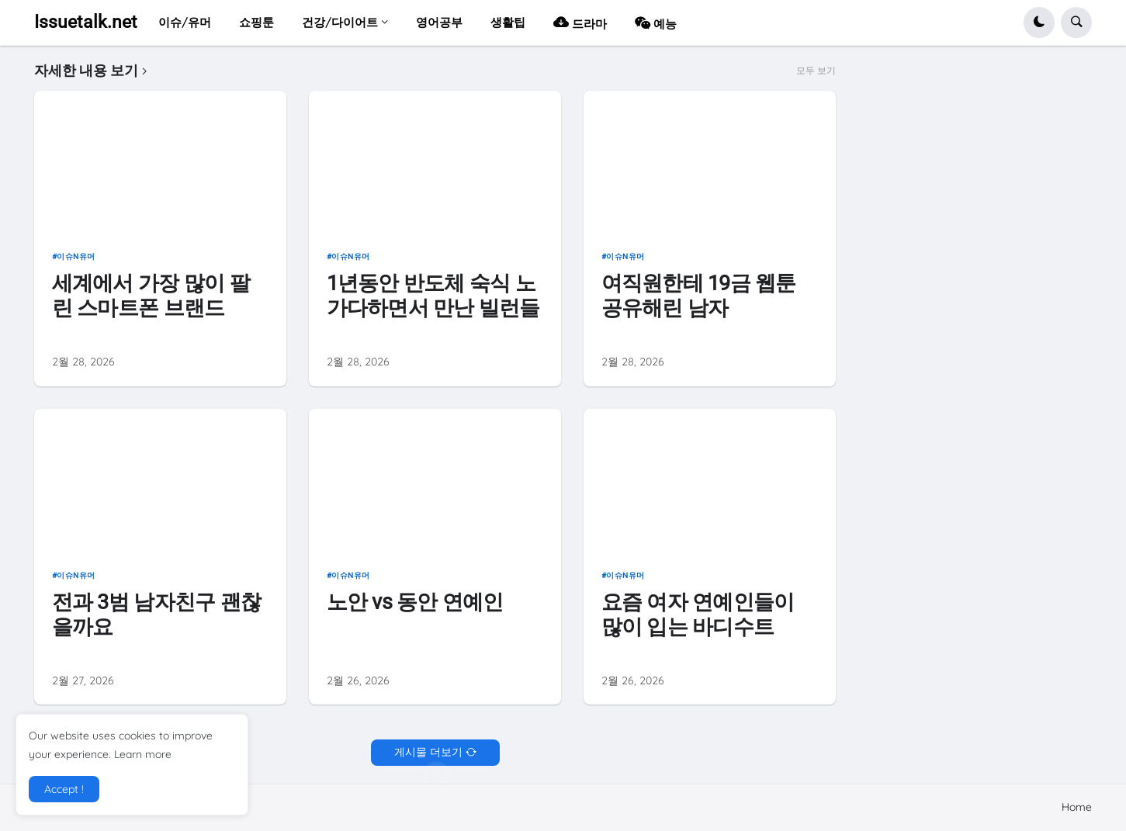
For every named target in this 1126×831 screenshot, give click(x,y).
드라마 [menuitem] (580, 22)
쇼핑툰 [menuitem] (256, 22)
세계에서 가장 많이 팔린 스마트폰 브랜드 (151, 295)
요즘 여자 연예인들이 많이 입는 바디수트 (698, 614)
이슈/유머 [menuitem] (184, 22)
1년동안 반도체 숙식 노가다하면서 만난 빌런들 (433, 295)
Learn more (142, 754)
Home (1077, 807)
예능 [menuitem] (656, 22)
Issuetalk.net (85, 22)
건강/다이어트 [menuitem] (340, 22)
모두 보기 (816, 70)
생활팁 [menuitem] (507, 22)
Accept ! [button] (64, 789)
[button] (1039, 22)
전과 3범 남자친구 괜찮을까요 (156, 614)
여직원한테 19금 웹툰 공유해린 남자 (698, 295)
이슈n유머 (76, 256)
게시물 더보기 (428, 752)
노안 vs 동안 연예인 (415, 602)
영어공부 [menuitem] (439, 22)
